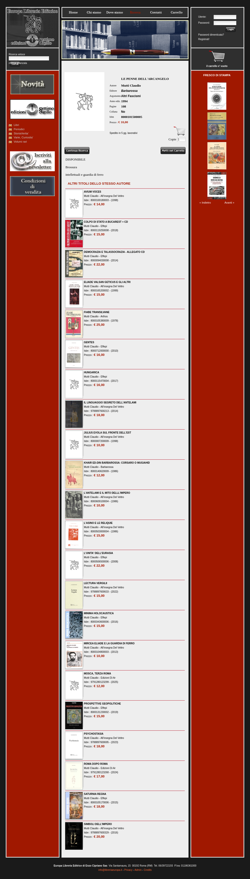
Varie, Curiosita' (23, 137)
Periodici (19, 129)
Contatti (156, 12)
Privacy (128, 870)
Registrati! (203, 39)
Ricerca (135, 12)
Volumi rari (20, 141)
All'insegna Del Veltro (112, 196)
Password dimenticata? (211, 34)
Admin (137, 870)
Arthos (104, 316)
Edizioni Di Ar (108, 677)
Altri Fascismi (131, 96)
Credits (148, 870)
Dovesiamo (114, 12)
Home (73, 12)
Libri (16, 124)
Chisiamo (94, 12)
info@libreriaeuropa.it (110, 870)
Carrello (176, 12)
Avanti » (229, 202)
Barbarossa (129, 91)
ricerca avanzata (18, 63)
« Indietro (205, 202)
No (123, 111)
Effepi (104, 226)
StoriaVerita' (21, 133)
